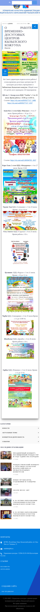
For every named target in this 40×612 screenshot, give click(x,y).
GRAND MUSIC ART (21, 490)
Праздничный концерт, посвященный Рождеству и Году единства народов (26, 454)
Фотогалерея (5, 569)
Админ (10, 23)
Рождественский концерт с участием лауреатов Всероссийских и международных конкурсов (26, 468)
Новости (7, 48)
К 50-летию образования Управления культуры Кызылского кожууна (25, 502)
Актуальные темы (9, 432)
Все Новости (5, 566)
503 (29, 23)
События (6, 441)
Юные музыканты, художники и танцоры (24, 480)
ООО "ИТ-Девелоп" (8, 591)
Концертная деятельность (13, 437)
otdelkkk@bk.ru (7, 548)
